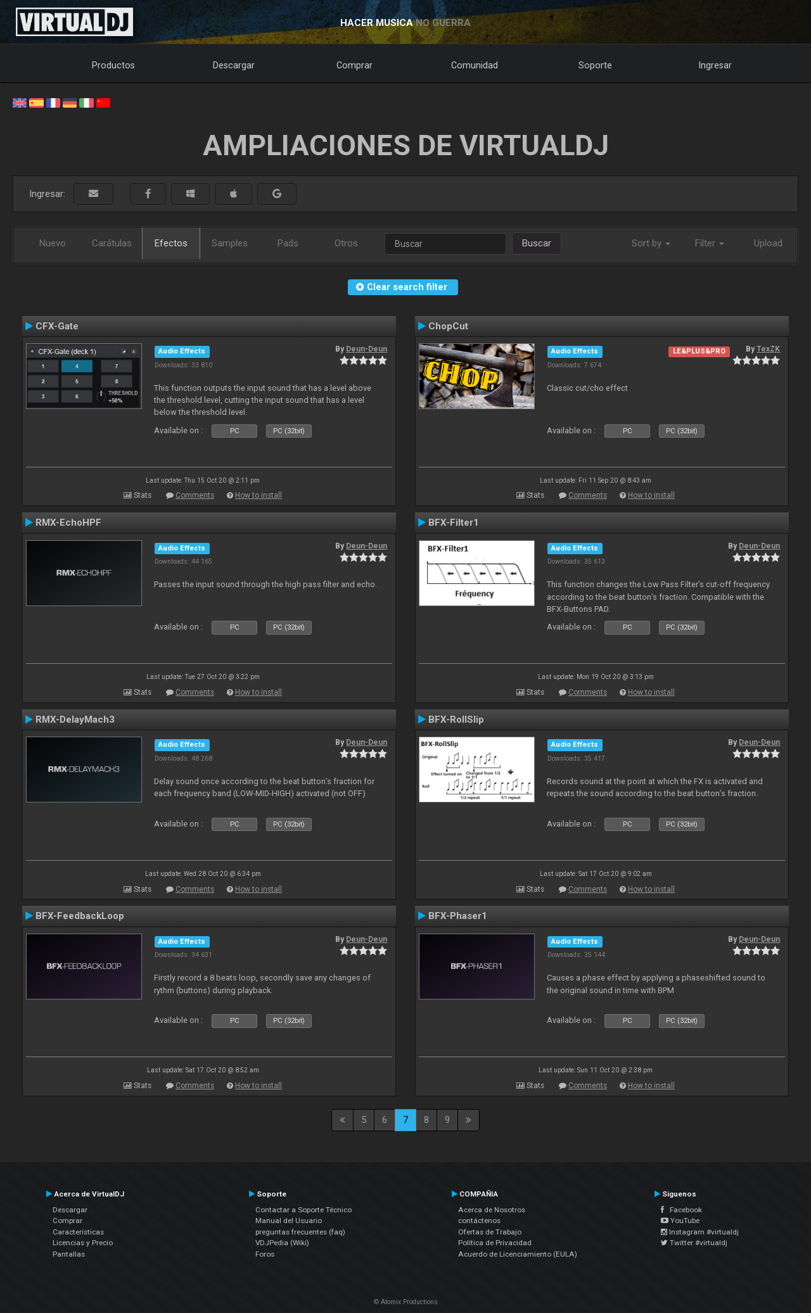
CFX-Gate (57, 326)
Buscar (536, 243)
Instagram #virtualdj (700, 1231)
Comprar (354, 65)
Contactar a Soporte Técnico (303, 1209)
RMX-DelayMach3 (75, 719)
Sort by (651, 243)
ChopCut (448, 326)
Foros (264, 1254)
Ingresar (715, 65)
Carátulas (112, 243)
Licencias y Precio (83, 1242)
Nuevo (52, 243)
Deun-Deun (366, 349)
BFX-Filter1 (453, 522)
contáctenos (479, 1220)
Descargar (234, 65)
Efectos (171, 243)
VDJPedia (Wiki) (282, 1242)
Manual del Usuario (288, 1220)
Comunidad (474, 65)
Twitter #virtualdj (694, 1242)
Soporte (595, 65)
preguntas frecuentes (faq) (300, 1231)
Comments (195, 495)
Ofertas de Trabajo (489, 1231)
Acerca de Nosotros (491, 1209)
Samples (230, 243)
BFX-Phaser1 (457, 916)
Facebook (681, 1209)
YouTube (680, 1220)
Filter (709, 243)
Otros (346, 243)
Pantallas (69, 1254)
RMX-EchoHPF (68, 522)
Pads (288, 243)
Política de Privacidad (495, 1242)
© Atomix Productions (406, 1302)
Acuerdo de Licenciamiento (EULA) (517, 1254)
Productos (113, 65)
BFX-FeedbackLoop (79, 916)
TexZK (768, 349)
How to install (258, 495)
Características (78, 1231)
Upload (768, 243)
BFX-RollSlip (456, 719)
